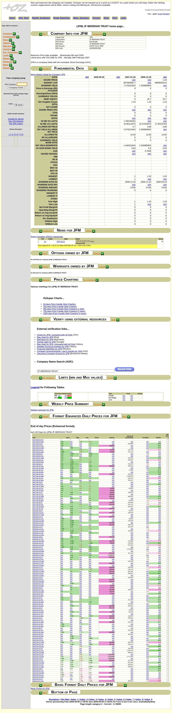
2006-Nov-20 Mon (38, 565)
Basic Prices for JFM (40, 688)
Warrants (7, 46)
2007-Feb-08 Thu (38, 456)
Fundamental (9, 37)
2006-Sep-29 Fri (38, 638)
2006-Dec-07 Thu (38, 539)
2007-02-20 (61, 241)
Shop (106, 18)
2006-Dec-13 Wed (38, 531)
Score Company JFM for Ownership (47, 236)
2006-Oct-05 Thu (38, 630)
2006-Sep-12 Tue (38, 664)
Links (123, 18)
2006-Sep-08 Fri (38, 668)
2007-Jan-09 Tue (38, 498)
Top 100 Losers (16, 123)
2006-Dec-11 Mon (38, 535)
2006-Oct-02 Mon (38, 636)
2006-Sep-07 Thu (38, 671)
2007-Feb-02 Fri (38, 464)
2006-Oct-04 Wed (38, 632)
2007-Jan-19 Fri (38, 482)
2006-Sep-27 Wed (38, 642)
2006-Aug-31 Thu (38, 681)
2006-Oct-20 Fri (37, 608)
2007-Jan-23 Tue (38, 478)
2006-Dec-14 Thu (38, 529)
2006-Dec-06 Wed (38, 541)
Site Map (65, 699)
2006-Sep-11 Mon (38, 666)
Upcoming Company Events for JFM (53, 353)
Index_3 (93, 699)
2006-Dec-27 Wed (38, 514)
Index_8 (139, 699)
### (87, 77)
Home (12, 18)
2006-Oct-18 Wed (38, 612)
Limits (6, 55)
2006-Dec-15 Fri (38, 527)
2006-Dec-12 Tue (38, 533)
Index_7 (130, 699)
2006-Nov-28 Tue (38, 553)
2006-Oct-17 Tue (38, 614)
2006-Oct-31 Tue (38, 594)
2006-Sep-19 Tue (38, 654)
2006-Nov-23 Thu (38, 559)
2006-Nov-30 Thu (38, 549)
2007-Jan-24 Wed (38, 476)
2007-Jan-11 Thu (38, 494)
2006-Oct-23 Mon (38, 606)
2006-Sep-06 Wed (38, 673)
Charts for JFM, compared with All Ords (54, 335)
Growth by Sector (16, 119)
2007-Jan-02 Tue (38, 508)
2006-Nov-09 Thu (38, 579)
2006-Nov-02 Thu (38, 589)
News (5, 40)
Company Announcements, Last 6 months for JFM (59, 351)
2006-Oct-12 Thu (38, 620)
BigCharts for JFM (45, 339)
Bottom (6, 68)
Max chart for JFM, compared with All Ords (56, 344)
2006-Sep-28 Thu (38, 640)
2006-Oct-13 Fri (37, 618)
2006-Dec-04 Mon (38, 545)
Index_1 (74, 699)
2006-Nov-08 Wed (38, 581)
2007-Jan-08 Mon (38, 500)
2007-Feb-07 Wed (38, 458)
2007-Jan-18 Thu (38, 484)
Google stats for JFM (46, 342)
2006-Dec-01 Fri (38, 547)
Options (7, 43)
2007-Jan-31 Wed (38, 468)
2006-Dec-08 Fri (38, 537)
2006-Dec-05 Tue (38, 543)
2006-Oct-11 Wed (38, 622)
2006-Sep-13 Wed (38, 662)
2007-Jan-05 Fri (38, 502)
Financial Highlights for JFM (49, 349)
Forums (96, 18)
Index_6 (120, 699)
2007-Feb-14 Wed (38, 448)
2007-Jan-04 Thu (38, 504)
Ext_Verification (10, 52)
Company (7, 33)
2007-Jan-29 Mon (38, 472)
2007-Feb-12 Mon (38, 452)
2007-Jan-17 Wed (38, 486)
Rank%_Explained (41, 18)
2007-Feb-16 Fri (38, 444)
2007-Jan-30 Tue (38, 470)
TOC (44, 34)
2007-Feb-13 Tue (38, 450)
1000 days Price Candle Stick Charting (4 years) (64, 313)
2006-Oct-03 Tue (38, 634)
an (45, 241)
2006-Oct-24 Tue (38, 604)
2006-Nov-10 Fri (38, 577)
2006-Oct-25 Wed (38, 602)
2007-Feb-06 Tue (38, 460)
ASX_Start (24, 18)
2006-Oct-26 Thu (38, 600)
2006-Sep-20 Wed (38, 652)
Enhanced (8, 61)
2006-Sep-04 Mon (38, 677)
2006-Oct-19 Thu (38, 610)
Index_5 (111, 699)
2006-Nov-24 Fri (38, 557)
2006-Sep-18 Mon (38, 656)
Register (166, 14)
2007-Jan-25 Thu (38, 474)
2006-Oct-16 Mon (38, 616)
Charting (7, 49)
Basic (5, 65)
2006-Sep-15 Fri (38, 658)
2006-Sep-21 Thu (38, 650)
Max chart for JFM (45, 337)
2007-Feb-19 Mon (38, 441)
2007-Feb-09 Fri (38, 454)
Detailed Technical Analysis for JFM (53, 346)
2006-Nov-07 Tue (38, 583)
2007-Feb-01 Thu (38, 466)
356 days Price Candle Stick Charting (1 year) (63, 309)
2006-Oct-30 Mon (38, 596)
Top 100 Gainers (15, 121)
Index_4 (102, 699)
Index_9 (148, 699)
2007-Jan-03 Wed (38, 506)
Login (160, 14)
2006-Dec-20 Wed (38, 521)
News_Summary (81, 18)
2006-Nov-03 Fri (38, 587)
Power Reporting (61, 18)
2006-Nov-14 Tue (38, 573)
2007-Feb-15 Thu (38, 446)
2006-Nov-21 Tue (38, 563)
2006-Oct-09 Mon (38, 626)
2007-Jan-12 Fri (38, 492)
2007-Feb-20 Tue (38, 439)
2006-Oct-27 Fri (37, 598)
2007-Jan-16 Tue (38, 488)
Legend (35, 387)
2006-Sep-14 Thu (38, 660)
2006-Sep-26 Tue (38, 644)
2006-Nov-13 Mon (38, 575)
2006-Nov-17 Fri (38, 567)
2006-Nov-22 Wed (38, 561)
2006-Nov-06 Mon (38, 585)
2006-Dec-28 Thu (38, 512)
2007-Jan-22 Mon (38, 480)
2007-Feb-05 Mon (38, 462)
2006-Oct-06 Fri (37, 628)
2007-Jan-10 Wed (38, 496)
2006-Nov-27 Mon (38, 555)
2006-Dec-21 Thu (38, 519)
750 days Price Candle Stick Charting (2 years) (64, 311)
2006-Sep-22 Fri (38, 648)
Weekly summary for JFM (42, 410)
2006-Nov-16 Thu (38, 569)
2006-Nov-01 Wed (38, 591)
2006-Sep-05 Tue (38, 675)
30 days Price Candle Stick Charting (59, 304)
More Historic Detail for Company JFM (48, 74)
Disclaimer (54, 699)
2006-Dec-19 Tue (38, 523)
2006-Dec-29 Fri (38, 510)
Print (114, 18)
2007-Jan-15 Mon (38, 490)
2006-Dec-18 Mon (38, 525)
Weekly (6, 58)
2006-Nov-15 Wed (38, 571)
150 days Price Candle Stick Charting (60, 306)
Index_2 (84, 699)
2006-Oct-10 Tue (38, 624)
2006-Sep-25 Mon (38, 646)
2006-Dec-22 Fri (38, 516)
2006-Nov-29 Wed (38, 551)
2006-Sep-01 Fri (38, 679)
